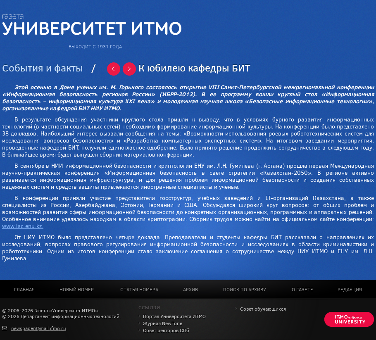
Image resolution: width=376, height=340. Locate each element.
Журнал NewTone (162, 323)
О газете (302, 289)
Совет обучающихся (263, 309)
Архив (190, 289)
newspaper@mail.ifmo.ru (38, 328)
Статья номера (139, 289)
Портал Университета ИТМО (174, 316)
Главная (24, 289)
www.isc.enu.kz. (22, 226)
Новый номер (76, 289)
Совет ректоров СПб (166, 330)
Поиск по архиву (244, 289)
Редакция (350, 289)
